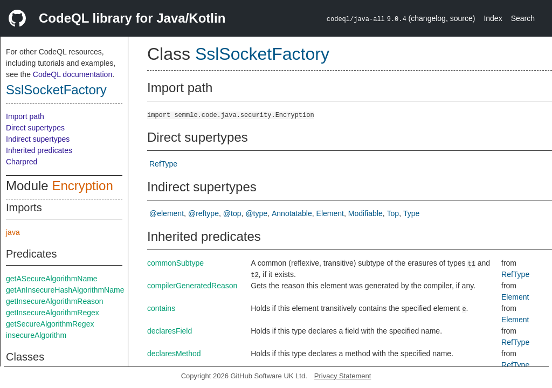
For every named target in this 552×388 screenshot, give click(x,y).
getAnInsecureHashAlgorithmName (65, 290)
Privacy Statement (342, 376)
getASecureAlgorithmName (52, 278)
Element (330, 213)
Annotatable (292, 213)
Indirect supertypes (38, 139)
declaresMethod (174, 353)
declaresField (169, 331)
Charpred (21, 161)
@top (232, 213)
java (13, 232)
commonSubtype (175, 263)
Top (393, 213)
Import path (25, 116)
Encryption (82, 185)
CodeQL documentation (72, 74)
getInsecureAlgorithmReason (55, 301)
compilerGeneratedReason (192, 285)
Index (493, 18)
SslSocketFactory (56, 89)
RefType (163, 164)
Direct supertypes (35, 127)
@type (256, 213)
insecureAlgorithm (36, 335)
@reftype (203, 213)
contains (161, 308)
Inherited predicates (39, 150)
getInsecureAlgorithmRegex (52, 312)
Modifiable (365, 213)
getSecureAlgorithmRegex (50, 324)
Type (411, 213)
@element (166, 213)
